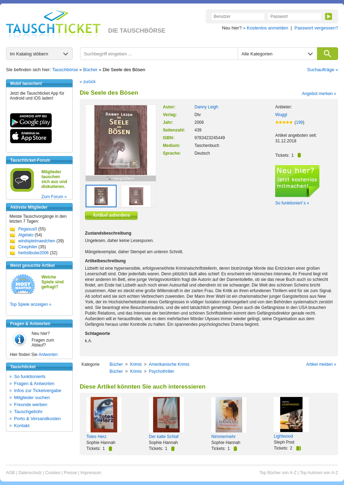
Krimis (135, 364)
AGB (10, 472)
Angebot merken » (319, 93)
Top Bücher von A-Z (277, 472)
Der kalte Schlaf (164, 436)
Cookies (52, 472)
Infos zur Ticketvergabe (37, 390)
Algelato (25, 235)
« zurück (87, 81)
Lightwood (283, 436)
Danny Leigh (206, 107)
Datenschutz (30, 472)
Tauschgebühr (28, 411)
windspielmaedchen (36, 240)
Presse (70, 472)
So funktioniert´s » (292, 203)
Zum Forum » (54, 196)
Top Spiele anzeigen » (30, 304)
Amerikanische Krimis (169, 364)
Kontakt (21, 425)
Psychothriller (161, 371)
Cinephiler (27, 246)
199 (299, 122)
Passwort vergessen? (316, 28)
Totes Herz (96, 436)
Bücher (90, 69)
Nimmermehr (223, 436)
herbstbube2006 (33, 252)
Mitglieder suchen (32, 397)
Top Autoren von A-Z (319, 472)
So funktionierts (30, 376)
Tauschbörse (65, 69)
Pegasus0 (27, 229)
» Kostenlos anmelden (265, 28)
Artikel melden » (321, 364)
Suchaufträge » (322, 69)
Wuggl (281, 114)
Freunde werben (30, 404)
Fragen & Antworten (34, 383)
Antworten (48, 354)
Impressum (90, 472)
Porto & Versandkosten (37, 418)
